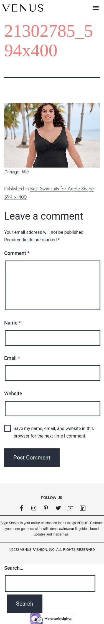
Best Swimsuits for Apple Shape (62, 188)
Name (12, 323)
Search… (13, 568)
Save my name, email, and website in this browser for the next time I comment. (54, 432)
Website (13, 393)
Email (12, 358)
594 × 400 (15, 197)
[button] (96, 8)
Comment (16, 253)
